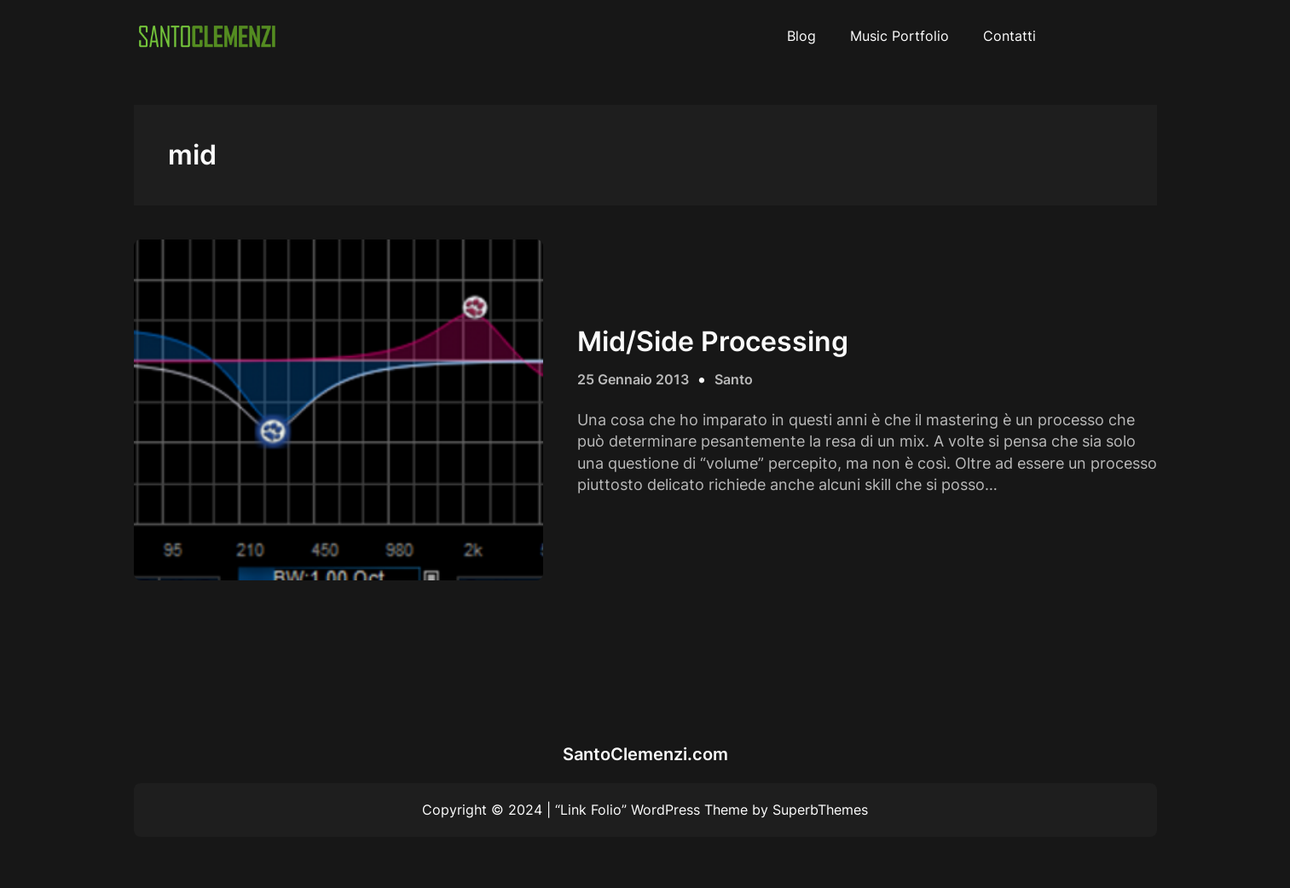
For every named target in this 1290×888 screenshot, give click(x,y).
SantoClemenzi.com (645, 754)
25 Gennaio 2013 (633, 379)
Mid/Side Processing (712, 342)
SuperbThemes (820, 809)
